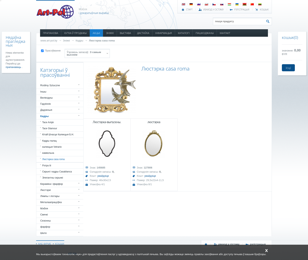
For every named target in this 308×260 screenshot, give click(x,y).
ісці (288, 68)
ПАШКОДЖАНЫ (205, 33)
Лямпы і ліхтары (50, 196)
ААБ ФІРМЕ (44, 243)
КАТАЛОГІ (184, 33)
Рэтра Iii (46, 165)
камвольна (48, 153)
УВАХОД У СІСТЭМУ (213, 9)
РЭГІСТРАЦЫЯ (241, 9)
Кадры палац (49, 140)
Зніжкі (66, 40)
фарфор (45, 226)
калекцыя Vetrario (52, 147)
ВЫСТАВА (125, 33)
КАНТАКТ (225, 33)
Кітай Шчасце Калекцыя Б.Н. (58, 134)
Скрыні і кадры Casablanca (57, 171)
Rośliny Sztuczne (50, 85)
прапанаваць (14, 67)
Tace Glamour (49, 128)
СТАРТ (189, 9)
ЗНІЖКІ (110, 33)
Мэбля (44, 208)
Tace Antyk (48, 122)
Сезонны (45, 220)
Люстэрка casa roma (102, 40)
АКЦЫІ (96, 33)
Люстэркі (45, 190)
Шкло (43, 233)
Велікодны (46, 97)
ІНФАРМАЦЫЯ (163, 33)
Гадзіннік (45, 103)
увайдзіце (103, 175)
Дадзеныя (46, 109)
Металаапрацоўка (51, 202)
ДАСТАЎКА (143, 33)
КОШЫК (264, 9)
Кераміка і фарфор (51, 183)
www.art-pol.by (48, 40)
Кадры (79, 40)
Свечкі (44, 214)
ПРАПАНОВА (50, 33)
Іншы (43, 91)
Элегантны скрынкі (52, 177)
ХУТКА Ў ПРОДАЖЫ (75, 33)
